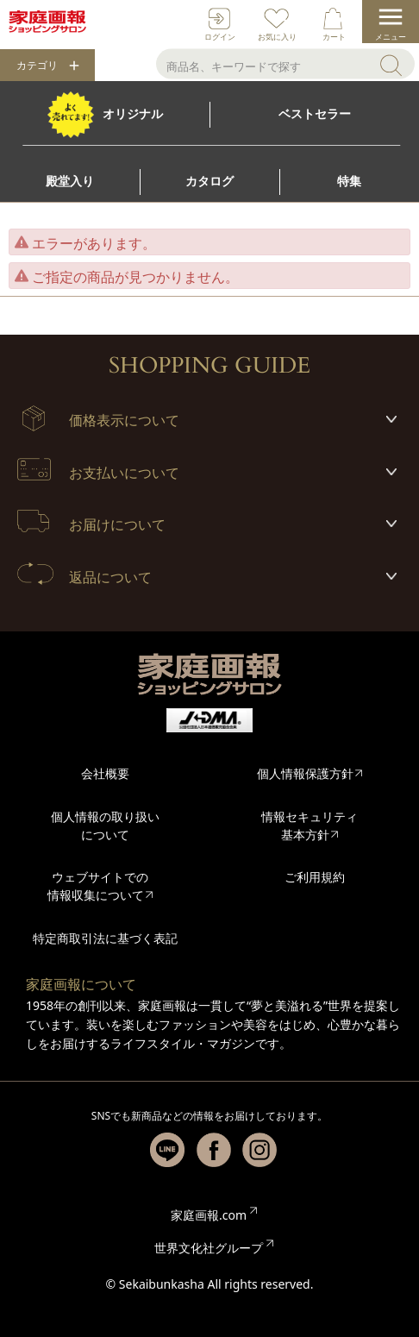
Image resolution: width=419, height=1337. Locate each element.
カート (334, 36)
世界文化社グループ (208, 1248)
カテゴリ (37, 66)
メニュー (390, 36)
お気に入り (277, 36)
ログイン (219, 36)
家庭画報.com (209, 1215)
